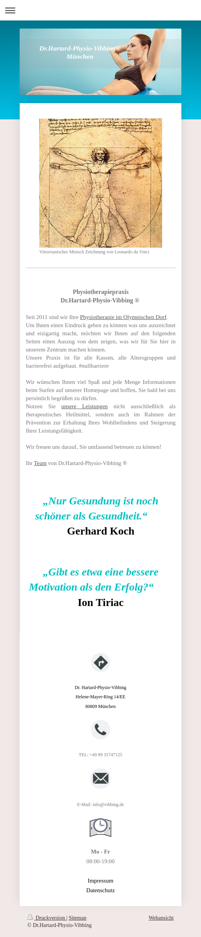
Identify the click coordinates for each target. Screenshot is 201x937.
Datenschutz (100, 890)
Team (40, 463)
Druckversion (46, 918)
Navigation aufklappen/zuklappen (100, 10)
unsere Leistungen (84, 406)
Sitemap (78, 918)
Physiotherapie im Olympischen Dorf (123, 317)
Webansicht (161, 918)
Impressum (101, 881)
